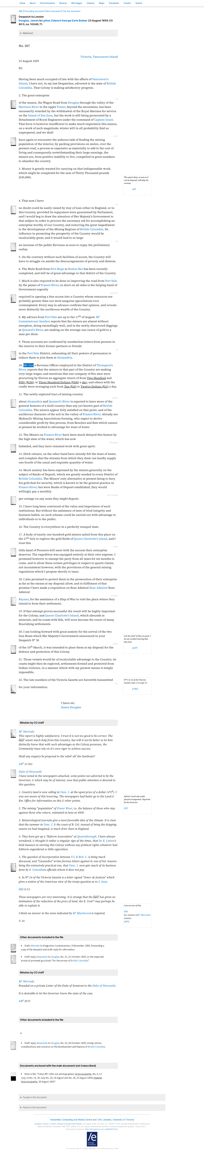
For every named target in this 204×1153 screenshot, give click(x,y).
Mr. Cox (28, 365)
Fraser (61, 107)
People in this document (35, 1097)
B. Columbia (36, 870)
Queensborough (86, 836)
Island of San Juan (40, 115)
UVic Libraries (104, 1119)
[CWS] (135, 688)
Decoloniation (47, 3)
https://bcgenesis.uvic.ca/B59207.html (101, 1129)
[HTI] (126, 921)
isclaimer (114, 3)
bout (33, 3)
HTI (126, 808)
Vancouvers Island (105, 57)
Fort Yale (111, 281)
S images (76, 3)
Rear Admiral (98, 588)
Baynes (23, 599)
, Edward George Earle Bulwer (65, 20)
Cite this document (71, 11)
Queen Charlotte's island (90, 539)
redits (127, 3)
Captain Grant (103, 120)
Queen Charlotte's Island (62, 615)
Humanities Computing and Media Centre (71, 1119)
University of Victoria (123, 1119)
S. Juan (102, 882)
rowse (63, 3)
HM (21, 889)
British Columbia (91, 229)
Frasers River (50, 285)
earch (138, 3)
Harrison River (29, 107)
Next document (53, 11)
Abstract (28, 33)
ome (22, 3)
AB (134, 189)
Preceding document (34, 11)
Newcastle (42, 957)
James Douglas (71, 707)
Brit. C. (83, 857)
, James (29, 20)
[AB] (134, 647)
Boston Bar (75, 269)
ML (21, 11)
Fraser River (64, 808)
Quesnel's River (32, 330)
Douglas (73, 103)
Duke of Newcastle (30, 772)
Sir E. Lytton (106, 841)
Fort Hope (57, 269)
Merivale (35, 946)
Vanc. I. (65, 792)
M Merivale (26, 732)
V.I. (73, 857)
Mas (101, 3)
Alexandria (64, 358)
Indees (90, 3)
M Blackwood (82, 913)
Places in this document (35, 1107)
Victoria (85, 57)
